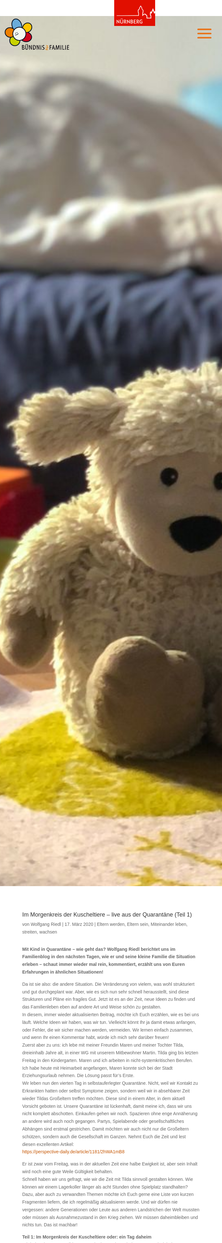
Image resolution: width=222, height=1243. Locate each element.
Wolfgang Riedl (46, 924)
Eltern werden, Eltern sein (122, 924)
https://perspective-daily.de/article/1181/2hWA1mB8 (73, 1151)
